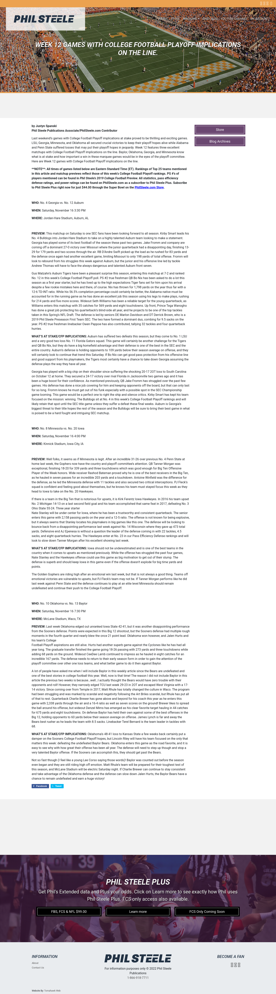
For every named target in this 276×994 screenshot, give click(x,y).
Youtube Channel (234, 19)
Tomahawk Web (52, 990)
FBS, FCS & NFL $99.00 (69, 912)
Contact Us (38, 967)
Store (175, 19)
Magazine (190, 19)
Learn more (138, 912)
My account (260, 19)
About (163, 19)
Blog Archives (219, 141)
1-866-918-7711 (138, 978)
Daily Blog (210, 19)
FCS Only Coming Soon (207, 912)
